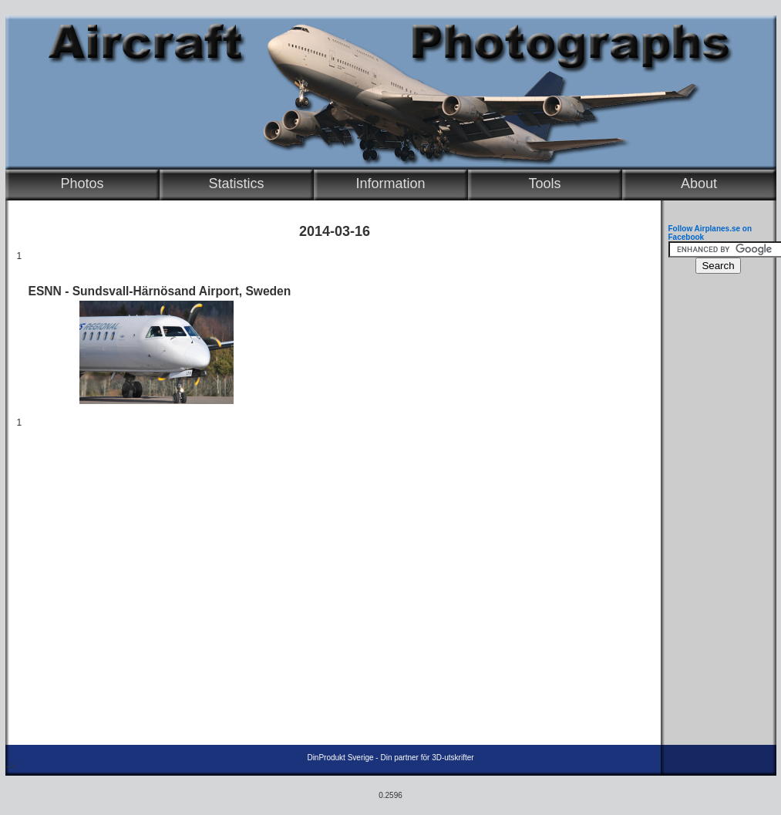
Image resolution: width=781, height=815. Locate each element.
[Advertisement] (714, 513)
